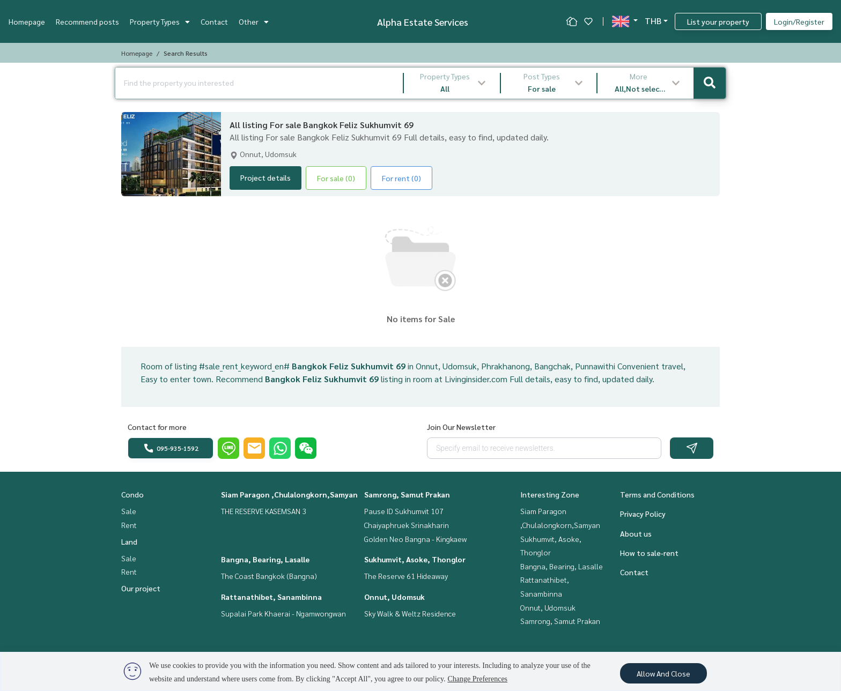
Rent (129, 525)
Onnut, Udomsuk (394, 596)
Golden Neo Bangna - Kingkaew (415, 539)
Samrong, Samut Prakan (407, 494)
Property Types (160, 21)
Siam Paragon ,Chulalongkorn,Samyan (289, 494)
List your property (718, 21)
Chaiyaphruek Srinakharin (406, 525)
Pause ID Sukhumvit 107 (404, 511)
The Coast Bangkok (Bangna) (269, 576)
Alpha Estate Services (422, 22)
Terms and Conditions (657, 494)
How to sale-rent (649, 553)
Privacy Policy (643, 513)
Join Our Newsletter (461, 427)
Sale (128, 511)
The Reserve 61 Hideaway (406, 576)
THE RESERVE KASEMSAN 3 (263, 511)
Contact (214, 21)
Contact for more (157, 427)
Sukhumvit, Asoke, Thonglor (415, 559)
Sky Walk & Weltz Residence (410, 613)
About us (636, 533)
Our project (140, 588)
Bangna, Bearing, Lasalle (265, 559)
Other (254, 21)
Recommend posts (87, 21)
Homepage (27, 21)
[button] (452, 83)
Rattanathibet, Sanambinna (271, 596)
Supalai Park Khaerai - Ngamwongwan (283, 613)
